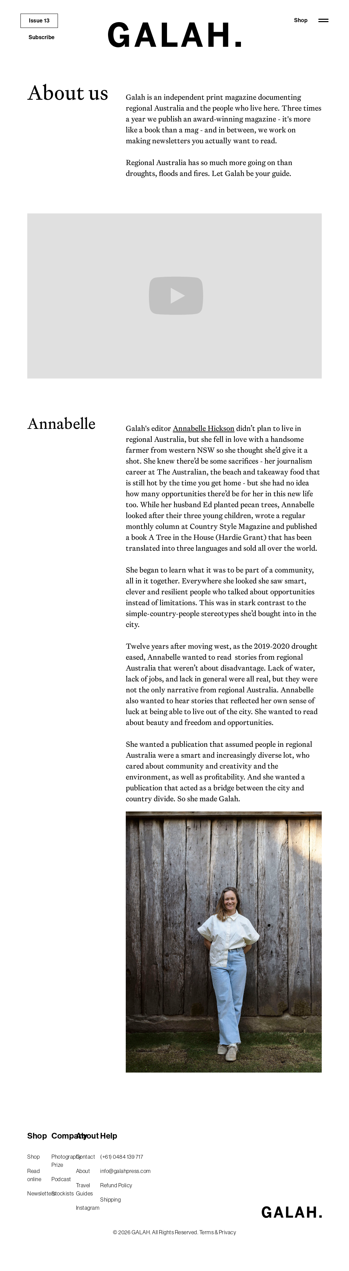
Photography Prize (60, 1161)
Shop (300, 20)
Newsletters (36, 1193)
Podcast (60, 1179)
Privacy (228, 1232)
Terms (206, 1232)
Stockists (60, 1193)
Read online (34, 1175)
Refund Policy (116, 1185)
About (83, 1171)
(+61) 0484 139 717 (121, 1157)
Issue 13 (39, 20)
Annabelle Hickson (203, 428)
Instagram (85, 1208)
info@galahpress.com (125, 1171)
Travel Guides (84, 1189)
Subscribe (42, 37)
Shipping (110, 1199)
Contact (85, 1157)
